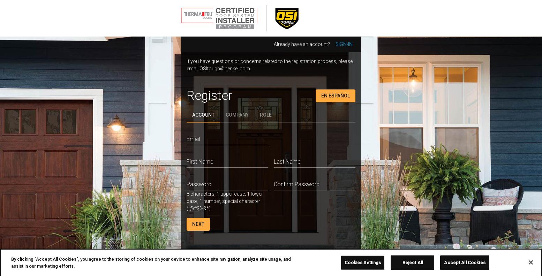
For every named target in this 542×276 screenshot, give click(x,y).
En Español (335, 95)
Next (198, 224)
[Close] (531, 264)
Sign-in (344, 44)
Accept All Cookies (464, 264)
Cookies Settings (363, 264)
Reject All (412, 264)
